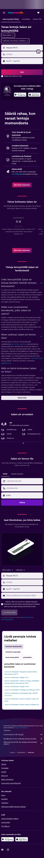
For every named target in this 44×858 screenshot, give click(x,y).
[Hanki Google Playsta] (20, 95)
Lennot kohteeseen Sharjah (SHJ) (16, 686)
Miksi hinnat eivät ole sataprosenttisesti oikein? (23, 743)
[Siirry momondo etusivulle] (15, 12)
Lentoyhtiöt (21, 752)
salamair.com (6, 363)
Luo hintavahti (17, 174)
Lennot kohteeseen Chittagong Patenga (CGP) (22, 690)
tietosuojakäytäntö (7, 619)
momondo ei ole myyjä (23, 734)
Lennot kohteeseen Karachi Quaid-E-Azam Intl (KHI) (21, 700)
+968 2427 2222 (37, 358)
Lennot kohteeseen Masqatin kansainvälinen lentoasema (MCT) (20, 673)
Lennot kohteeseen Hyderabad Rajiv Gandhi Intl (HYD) (21, 694)
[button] (4, 12)
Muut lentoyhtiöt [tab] (12, 657)
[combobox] (8, 35)
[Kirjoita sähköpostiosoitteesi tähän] (24, 595)
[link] (22, 185)
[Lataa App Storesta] (34, 95)
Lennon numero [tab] (17, 474)
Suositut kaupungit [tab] (13, 652)
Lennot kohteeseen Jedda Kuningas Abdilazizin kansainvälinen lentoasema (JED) (21, 682)
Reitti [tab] (5, 474)
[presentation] (34, 94)
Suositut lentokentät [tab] (14, 646)
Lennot (12, 752)
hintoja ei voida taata (20, 727)
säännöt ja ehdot (26, 617)
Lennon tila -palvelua (18, 344)
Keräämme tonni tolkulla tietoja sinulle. (23, 738)
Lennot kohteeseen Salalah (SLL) (16, 677)
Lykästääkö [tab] (27, 657)
